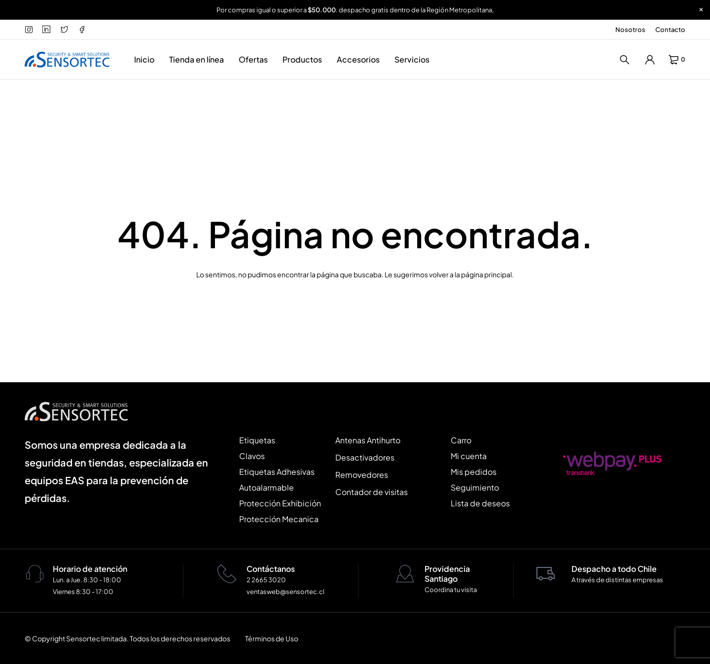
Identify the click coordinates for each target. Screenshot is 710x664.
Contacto (670, 29)
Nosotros (630, 29)
